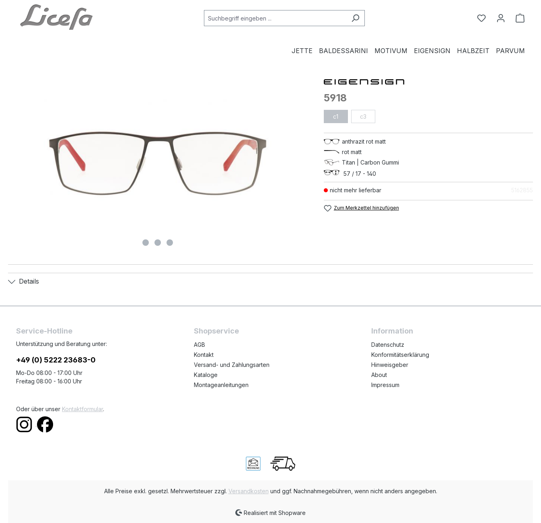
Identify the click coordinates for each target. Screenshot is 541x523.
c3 (363, 116)
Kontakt (204, 354)
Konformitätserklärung (400, 354)
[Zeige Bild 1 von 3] (145, 242)
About (379, 374)
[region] (158, 163)
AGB (199, 344)
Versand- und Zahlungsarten (231, 364)
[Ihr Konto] (500, 18)
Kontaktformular (82, 409)
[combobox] (275, 18)
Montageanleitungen (221, 384)
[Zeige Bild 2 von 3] (157, 242)
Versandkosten (248, 491)
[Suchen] (355, 18)
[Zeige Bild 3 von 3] (170, 242)
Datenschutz (387, 344)
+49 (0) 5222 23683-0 (56, 360)
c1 (335, 116)
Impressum (385, 384)
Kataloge (206, 374)
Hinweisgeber (389, 364)
